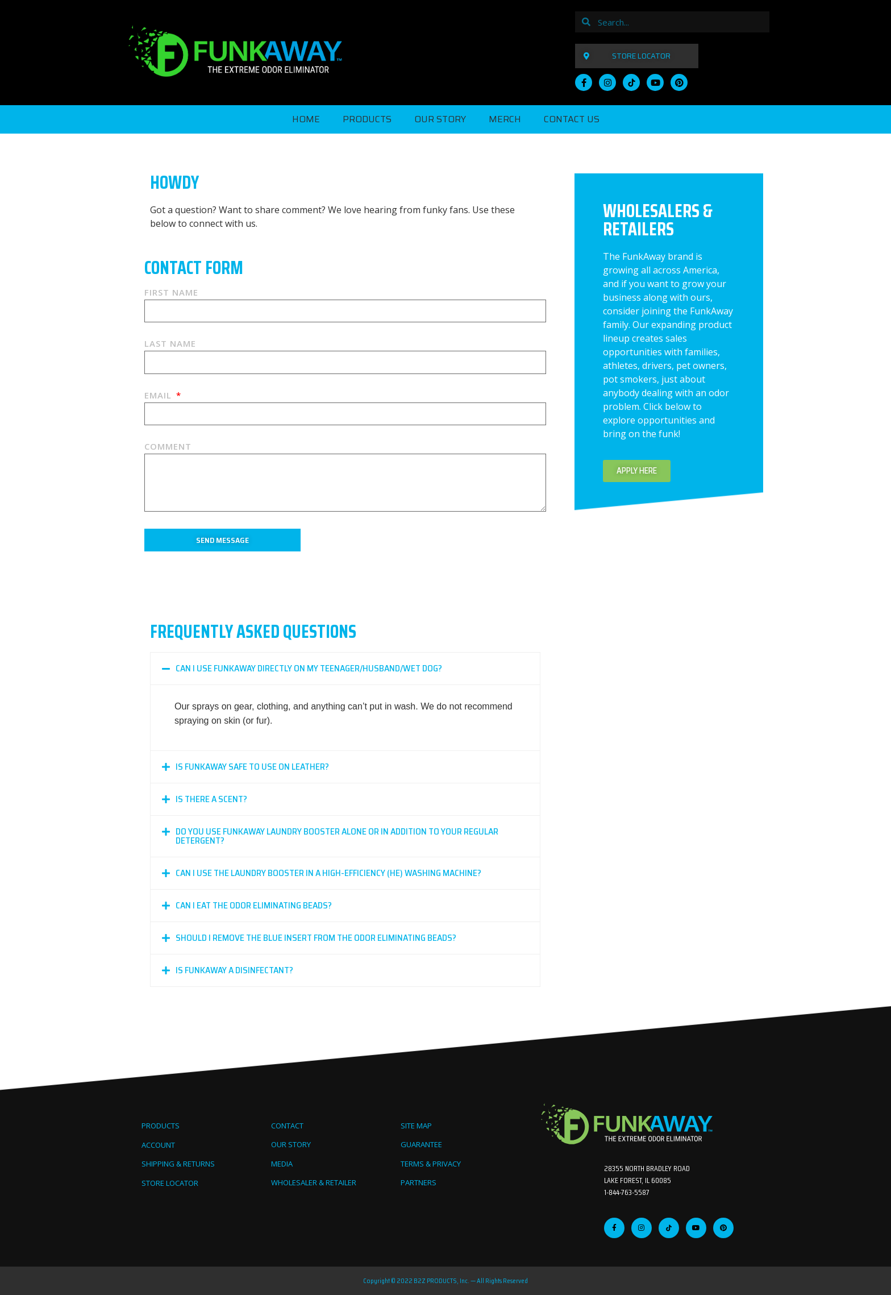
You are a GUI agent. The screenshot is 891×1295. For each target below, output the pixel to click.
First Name (171, 293)
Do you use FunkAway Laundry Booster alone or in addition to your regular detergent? (337, 836)
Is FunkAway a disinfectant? (234, 970)
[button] (345, 668)
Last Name (170, 344)
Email (159, 396)
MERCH (505, 119)
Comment (167, 447)
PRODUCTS (367, 119)
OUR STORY (440, 119)
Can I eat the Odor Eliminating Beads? (254, 905)
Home (306, 119)
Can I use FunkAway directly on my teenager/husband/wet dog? (309, 668)
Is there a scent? (211, 799)
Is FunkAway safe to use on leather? (252, 766)
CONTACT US (571, 119)
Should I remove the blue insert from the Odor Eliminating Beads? (316, 938)
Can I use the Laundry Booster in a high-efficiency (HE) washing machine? (328, 873)
